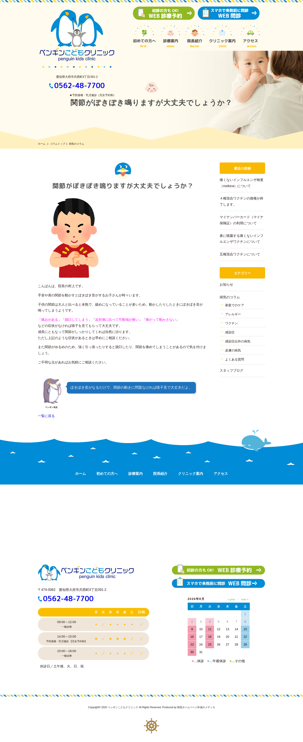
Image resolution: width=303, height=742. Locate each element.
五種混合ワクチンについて (240, 254)
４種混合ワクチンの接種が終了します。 (241, 201)
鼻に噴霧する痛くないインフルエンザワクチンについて (241, 239)
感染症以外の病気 (237, 341)
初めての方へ (107, 474)
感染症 (230, 332)
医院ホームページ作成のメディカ (196, 707)
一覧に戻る (46, 416)
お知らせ (226, 284)
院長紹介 (160, 474)
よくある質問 (234, 359)
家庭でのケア (234, 305)
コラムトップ (57, 143)
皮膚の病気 (233, 350)
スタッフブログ (231, 370)
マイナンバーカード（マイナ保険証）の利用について (241, 220)
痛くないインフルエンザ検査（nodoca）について (241, 183)
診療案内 (135, 474)
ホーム (41, 143)
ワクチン (231, 323)
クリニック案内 (190, 474)
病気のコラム (230, 297)
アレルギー (233, 314)
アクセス (221, 474)
